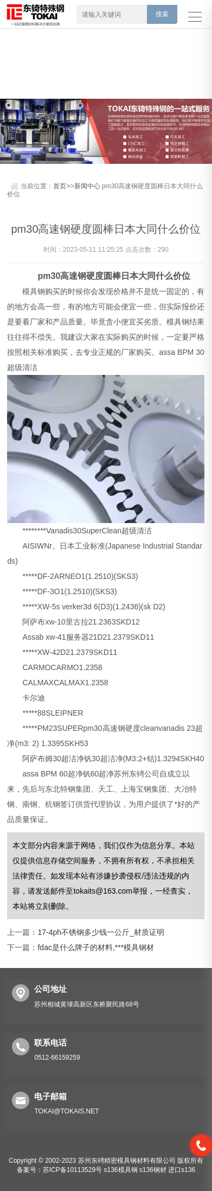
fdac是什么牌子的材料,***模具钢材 (95, 947)
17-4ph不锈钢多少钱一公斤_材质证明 (100, 932)
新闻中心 (87, 186)
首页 (59, 186)
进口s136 (181, 1170)
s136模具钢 (120, 1170)
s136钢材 (152, 1170)
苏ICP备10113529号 (72, 1170)
